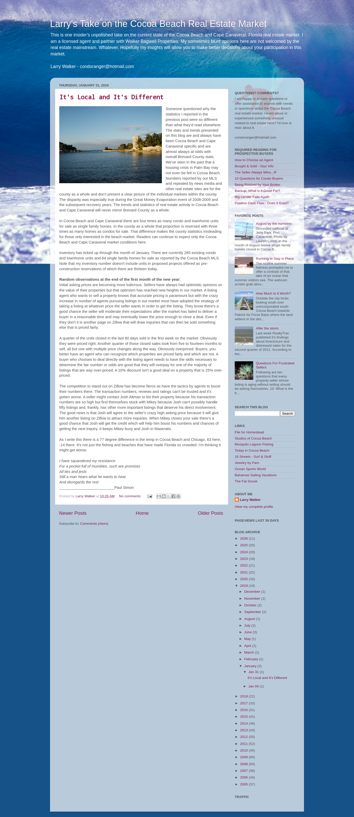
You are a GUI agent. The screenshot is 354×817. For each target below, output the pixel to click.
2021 (244, 572)
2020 (244, 579)
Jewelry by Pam (247, 463)
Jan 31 (254, 672)
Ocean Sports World (250, 469)
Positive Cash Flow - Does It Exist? (262, 203)
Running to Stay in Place (275, 258)
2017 (244, 703)
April (248, 646)
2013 (244, 730)
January (251, 666)
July (247, 625)
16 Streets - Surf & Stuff (253, 457)
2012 (244, 737)
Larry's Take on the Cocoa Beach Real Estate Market (158, 23)
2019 (244, 586)
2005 (244, 784)
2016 (244, 710)
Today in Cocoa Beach (252, 450)
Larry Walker (250, 500)
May (248, 639)
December (252, 592)
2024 (244, 552)
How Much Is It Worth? (273, 293)
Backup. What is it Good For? (257, 191)
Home (142, 513)
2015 (244, 716)
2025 (244, 545)
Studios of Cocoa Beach (253, 438)
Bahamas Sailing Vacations (256, 475)
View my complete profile (254, 507)
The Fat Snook (246, 481)
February (251, 659)
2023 (244, 559)
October (251, 605)
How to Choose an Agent (254, 160)
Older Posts (210, 513)
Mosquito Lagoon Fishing (254, 444)
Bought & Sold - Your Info (254, 166)
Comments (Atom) (94, 524)
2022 (244, 565)
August (250, 619)
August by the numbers (273, 224)
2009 (244, 757)
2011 (244, 744)
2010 (244, 750)
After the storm (267, 328)
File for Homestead (249, 432)
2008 (244, 764)
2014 (244, 723)
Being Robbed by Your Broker (257, 185)
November (252, 598)
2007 (244, 771)
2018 (244, 696)
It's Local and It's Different (111, 97)
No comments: (130, 496)
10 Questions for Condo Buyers (259, 178)
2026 (244, 538)
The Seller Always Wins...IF (256, 172)
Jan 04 (254, 686)
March (249, 652)
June (248, 632)
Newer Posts (72, 513)
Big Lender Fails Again (252, 197)
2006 (244, 777)
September (253, 612)
